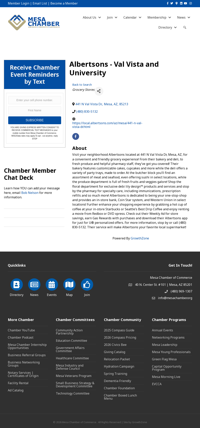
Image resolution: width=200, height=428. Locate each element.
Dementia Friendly (117, 381)
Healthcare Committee (72, 358)
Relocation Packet (117, 359)
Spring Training (115, 373)
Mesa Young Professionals (171, 352)
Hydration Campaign (119, 366)
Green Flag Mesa (164, 359)
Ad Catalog (15, 390)
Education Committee (71, 340)
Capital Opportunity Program (166, 368)
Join (110, 17)
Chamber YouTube (21, 330)
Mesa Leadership (164, 345)
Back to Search (82, 84)
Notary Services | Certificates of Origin (23, 374)
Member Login (18, 3)
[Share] (99, 91)
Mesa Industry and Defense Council (69, 367)
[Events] (52, 286)
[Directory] (17, 286)
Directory (165, 27)
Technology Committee (72, 393)
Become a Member (64, 3)
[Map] (69, 286)
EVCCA (157, 384)
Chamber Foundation (119, 388)
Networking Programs (168, 337)
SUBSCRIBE (35, 120)
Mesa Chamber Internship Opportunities (27, 346)
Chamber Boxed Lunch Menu (120, 397)
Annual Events (162, 330)
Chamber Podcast (20, 337)
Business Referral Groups (27, 355)
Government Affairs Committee (70, 349)
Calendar (130, 17)
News (181, 17)
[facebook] (75, 136)
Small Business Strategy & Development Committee (75, 384)
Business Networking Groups (24, 364)
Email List (40, 3)
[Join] (87, 286)
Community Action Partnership (69, 331)
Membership (156, 17)
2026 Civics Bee (115, 345)
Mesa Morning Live (166, 377)
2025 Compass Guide (119, 330)
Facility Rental (18, 383)
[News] (34, 286)
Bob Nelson (29, 193)
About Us (89, 17)
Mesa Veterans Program (73, 376)
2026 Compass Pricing (120, 337)
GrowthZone (140, 238)
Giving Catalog (114, 352)
